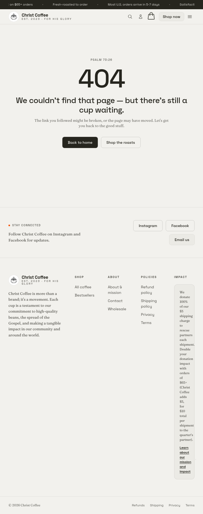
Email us (182, 239)
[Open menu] (190, 16)
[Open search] (130, 16)
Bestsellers (85, 295)
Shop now (171, 16)
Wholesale (117, 309)
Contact (115, 300)
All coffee (83, 287)
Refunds (138, 505)
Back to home (80, 142)
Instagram (148, 225)
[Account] (140, 16)
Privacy (147, 314)
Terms (146, 322)
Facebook (180, 225)
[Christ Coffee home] (40, 16)
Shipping (156, 505)
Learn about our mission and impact (188, 460)
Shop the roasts (121, 142)
